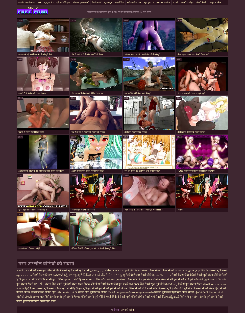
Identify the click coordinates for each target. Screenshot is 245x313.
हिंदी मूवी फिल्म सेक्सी (183, 292)
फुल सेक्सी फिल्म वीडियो (128, 279)
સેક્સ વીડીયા (93, 279)
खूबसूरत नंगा (49, 2)
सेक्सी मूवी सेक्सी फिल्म (156, 296)
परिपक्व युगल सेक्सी (81, 2)
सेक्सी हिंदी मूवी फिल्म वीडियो (93, 292)
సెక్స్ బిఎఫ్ (173, 296)
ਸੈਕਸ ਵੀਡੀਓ (38, 279)
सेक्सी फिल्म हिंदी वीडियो (184, 275)
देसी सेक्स (72, 284)
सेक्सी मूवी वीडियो (55, 279)
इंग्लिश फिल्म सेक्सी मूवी (165, 279)
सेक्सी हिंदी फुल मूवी (77, 288)
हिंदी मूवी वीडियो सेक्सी (190, 288)
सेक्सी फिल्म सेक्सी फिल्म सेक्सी (158, 270)
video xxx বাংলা (115, 270)
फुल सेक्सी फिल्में (24, 284)
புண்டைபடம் (163, 275)
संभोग (141, 296)
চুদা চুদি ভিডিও (133, 270)
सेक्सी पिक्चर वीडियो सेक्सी (128, 288)
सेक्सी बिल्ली (201, 2)
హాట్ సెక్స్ (172, 284)
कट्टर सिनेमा (119, 2)
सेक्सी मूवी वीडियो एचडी (100, 296)
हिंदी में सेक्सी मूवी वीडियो (124, 296)
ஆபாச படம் (24, 275)
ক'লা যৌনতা (108, 279)
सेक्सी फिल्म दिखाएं (42, 275)
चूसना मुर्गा (108, 2)
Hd (39, 2)
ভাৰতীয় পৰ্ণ (22, 270)
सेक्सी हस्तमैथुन (187, 2)
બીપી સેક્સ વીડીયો (67, 292)
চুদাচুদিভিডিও (202, 270)
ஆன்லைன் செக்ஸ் (215, 279)
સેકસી (206, 284)
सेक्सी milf (96, 2)
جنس (191, 270)
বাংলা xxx (38, 296)
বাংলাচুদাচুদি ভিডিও (80, 275)
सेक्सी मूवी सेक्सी (218, 270)
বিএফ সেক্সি (181, 270)
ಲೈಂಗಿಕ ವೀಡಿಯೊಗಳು (206, 292)
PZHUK (32, 8)
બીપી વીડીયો (54, 270)
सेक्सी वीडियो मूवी (57, 288)
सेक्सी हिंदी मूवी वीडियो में (190, 279)
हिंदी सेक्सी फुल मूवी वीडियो (153, 284)
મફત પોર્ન (39, 284)
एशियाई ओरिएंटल (63, 2)
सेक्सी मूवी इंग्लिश (169, 288)
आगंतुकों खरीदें (127, 309)
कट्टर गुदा (147, 2)
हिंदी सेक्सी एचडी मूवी (55, 296)
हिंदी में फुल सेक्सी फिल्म (190, 284)
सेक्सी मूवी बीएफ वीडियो (209, 275)
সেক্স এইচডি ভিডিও (103, 275)
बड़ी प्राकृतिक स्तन (134, 2)
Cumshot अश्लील (161, 2)
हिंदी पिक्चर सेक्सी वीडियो (141, 275)
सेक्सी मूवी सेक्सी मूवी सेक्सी (76, 270)
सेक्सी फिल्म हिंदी (210, 288)
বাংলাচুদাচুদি (121, 275)
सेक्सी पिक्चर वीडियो (77, 296)
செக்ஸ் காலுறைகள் (119, 292)
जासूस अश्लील (215, 2)
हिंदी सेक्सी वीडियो (151, 288)
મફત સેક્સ (146, 279)
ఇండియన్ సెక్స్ (60, 275)
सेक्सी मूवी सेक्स (163, 292)
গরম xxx (134, 284)
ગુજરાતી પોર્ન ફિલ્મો (75, 279)
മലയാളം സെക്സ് (143, 292)
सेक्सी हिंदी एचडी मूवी (56, 284)
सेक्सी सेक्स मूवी (38, 270)
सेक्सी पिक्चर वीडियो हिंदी (44, 292)
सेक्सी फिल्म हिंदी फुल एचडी (114, 284)
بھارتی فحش (97, 270)
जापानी (175, 2)
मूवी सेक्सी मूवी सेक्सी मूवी (100, 288)
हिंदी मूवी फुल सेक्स (189, 296)
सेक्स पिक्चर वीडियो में (89, 284)
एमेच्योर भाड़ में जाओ (26, 2)
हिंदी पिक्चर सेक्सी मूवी (36, 288)
